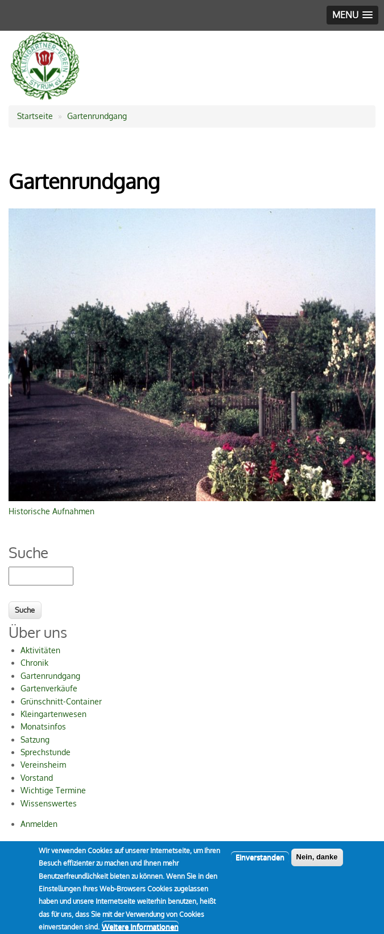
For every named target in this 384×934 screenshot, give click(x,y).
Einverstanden (260, 862)
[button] (352, 15)
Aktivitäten (40, 650)
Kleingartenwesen (53, 714)
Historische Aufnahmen (51, 511)
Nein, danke (317, 862)
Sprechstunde (45, 752)
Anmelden (38, 824)
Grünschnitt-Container (61, 701)
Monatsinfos (43, 726)
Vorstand (36, 778)
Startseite (35, 116)
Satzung (34, 739)
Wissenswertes (48, 803)
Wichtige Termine (53, 790)
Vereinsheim (43, 764)
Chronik (34, 662)
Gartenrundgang (97, 116)
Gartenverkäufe (48, 688)
